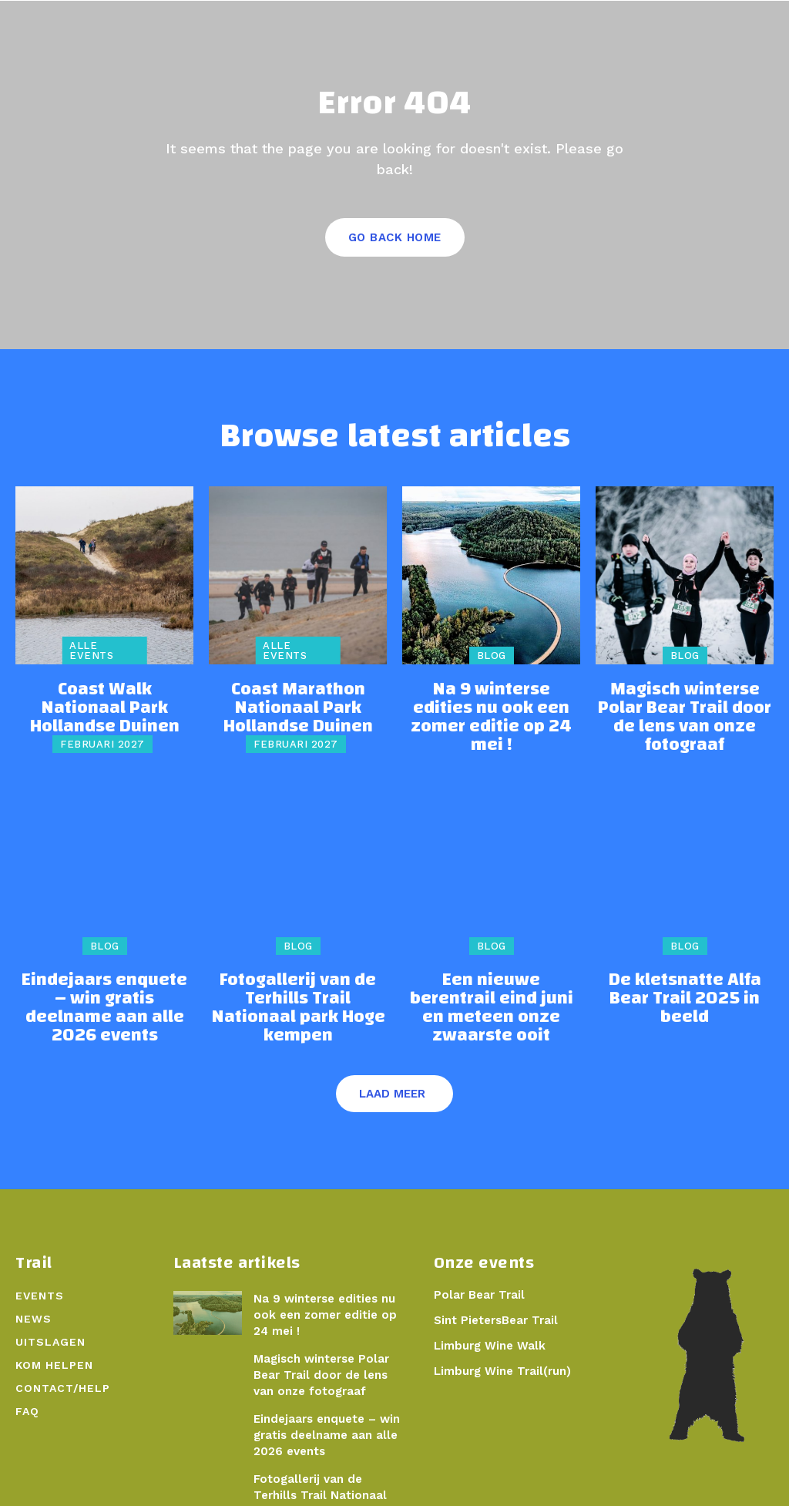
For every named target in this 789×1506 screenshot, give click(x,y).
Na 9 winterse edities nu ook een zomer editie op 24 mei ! (491, 709)
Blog (491, 662)
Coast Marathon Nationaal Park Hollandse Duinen (298, 709)
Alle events (91, 657)
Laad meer (392, 1058)
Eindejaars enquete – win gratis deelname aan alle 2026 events (105, 987)
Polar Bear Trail (476, 1259)
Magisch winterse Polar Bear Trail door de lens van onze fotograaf (684, 709)
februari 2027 (102, 725)
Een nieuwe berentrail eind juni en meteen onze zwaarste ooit (491, 987)
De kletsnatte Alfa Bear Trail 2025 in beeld (685, 979)
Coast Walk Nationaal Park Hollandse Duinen (105, 701)
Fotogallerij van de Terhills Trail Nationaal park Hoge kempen (298, 987)
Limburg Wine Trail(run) (500, 1335)
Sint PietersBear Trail (492, 1285)
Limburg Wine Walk (487, 1309)
